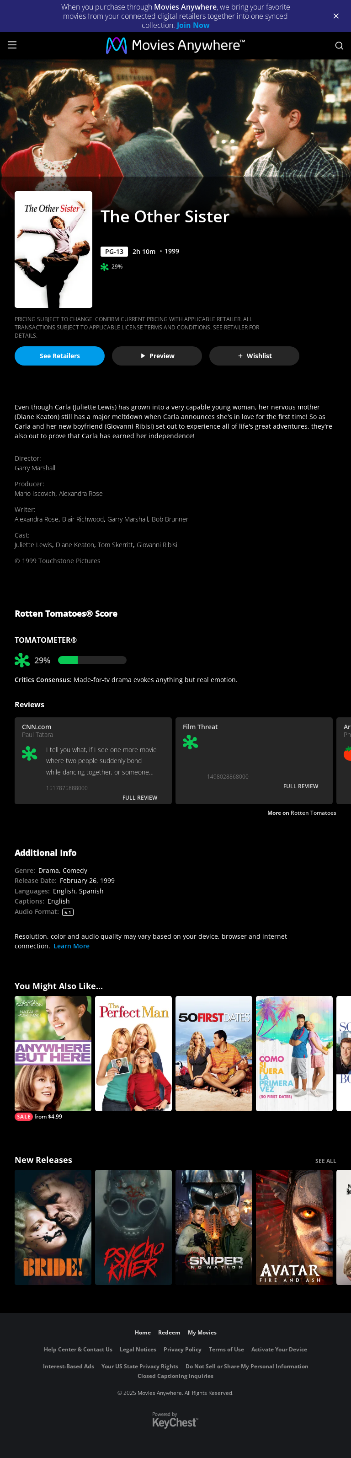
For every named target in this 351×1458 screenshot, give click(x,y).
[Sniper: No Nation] (214, 1227)
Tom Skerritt (115, 544)
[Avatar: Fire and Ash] (294, 1227)
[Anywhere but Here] (53, 1058)
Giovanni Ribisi (157, 544)
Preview (157, 355)
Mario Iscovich (35, 493)
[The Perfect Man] (133, 1053)
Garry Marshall (35, 467)
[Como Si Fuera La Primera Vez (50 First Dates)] (294, 1053)
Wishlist (254, 355)
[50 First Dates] (214, 1053)
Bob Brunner (170, 519)
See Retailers (60, 355)
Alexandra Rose (81, 493)
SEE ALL (325, 1161)
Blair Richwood (83, 519)
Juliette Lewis (33, 544)
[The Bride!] (53, 1227)
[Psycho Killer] (133, 1227)
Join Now (193, 25)
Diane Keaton (75, 544)
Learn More (71, 946)
